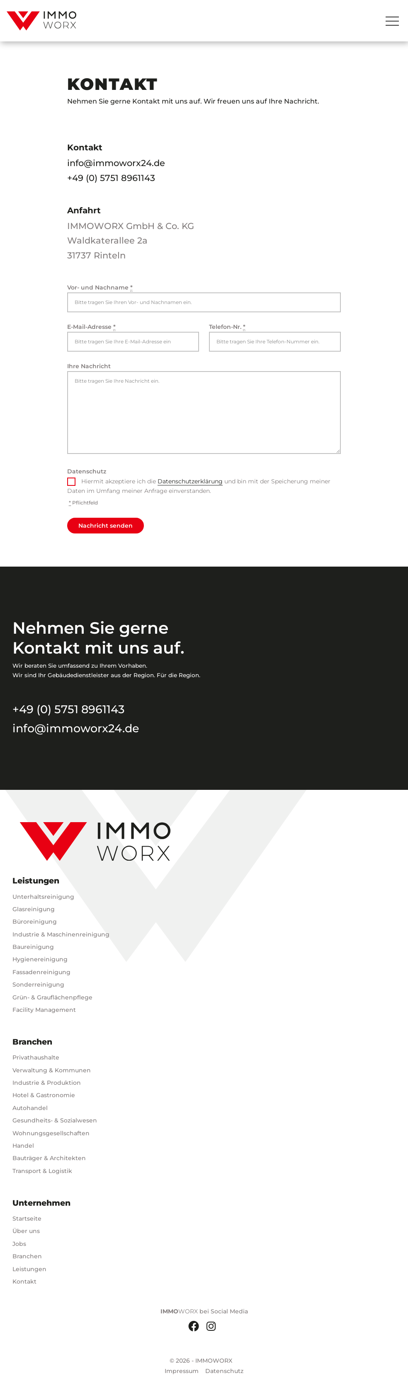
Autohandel (30, 1108)
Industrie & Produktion (46, 1082)
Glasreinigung (33, 909)
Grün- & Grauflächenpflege (52, 997)
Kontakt (24, 1281)
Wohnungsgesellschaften (51, 1133)
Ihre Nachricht (89, 366)
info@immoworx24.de (116, 163)
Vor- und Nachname (100, 287)
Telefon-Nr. (227, 327)
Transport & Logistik (42, 1171)
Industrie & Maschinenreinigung (60, 934)
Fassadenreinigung (41, 972)
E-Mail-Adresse (91, 327)
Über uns (26, 1231)
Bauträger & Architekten (49, 1158)
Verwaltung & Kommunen (51, 1070)
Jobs (19, 1244)
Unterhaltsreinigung (43, 896)
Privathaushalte (35, 1057)
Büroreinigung (34, 921)
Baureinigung (33, 947)
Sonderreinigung (38, 984)
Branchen (27, 1256)
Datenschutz (86, 471)
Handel (23, 1145)
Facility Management (44, 1010)
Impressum (182, 1371)
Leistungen (29, 1269)
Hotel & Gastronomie (43, 1095)
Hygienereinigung (40, 959)
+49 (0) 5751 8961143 (111, 178)
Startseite (26, 1218)
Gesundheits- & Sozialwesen (54, 1120)
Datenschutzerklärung (190, 481)
